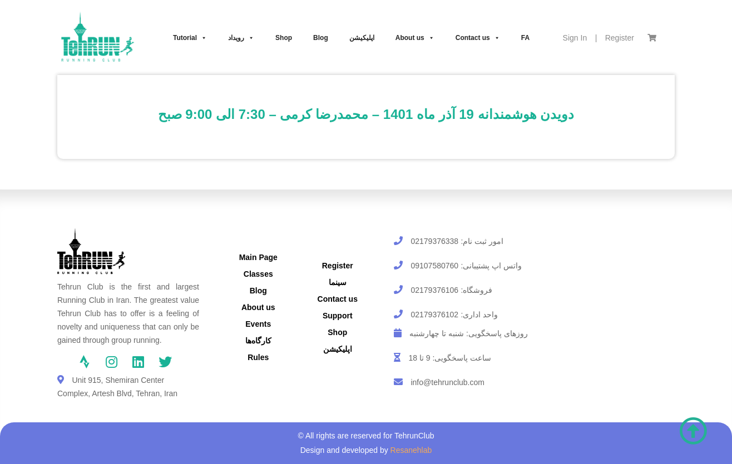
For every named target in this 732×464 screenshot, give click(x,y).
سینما (338, 282)
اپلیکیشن (361, 38)
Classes (258, 274)
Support (338, 315)
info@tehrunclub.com (447, 382)
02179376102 (434, 314)
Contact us (478, 37)
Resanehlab (411, 450)
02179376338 (434, 241)
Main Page (258, 257)
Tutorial (190, 37)
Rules (258, 357)
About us (414, 37)
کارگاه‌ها (258, 340)
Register (619, 37)
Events (258, 324)
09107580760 (434, 265)
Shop (283, 38)
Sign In (575, 37)
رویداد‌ (241, 37)
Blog (320, 38)
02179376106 (434, 290)
